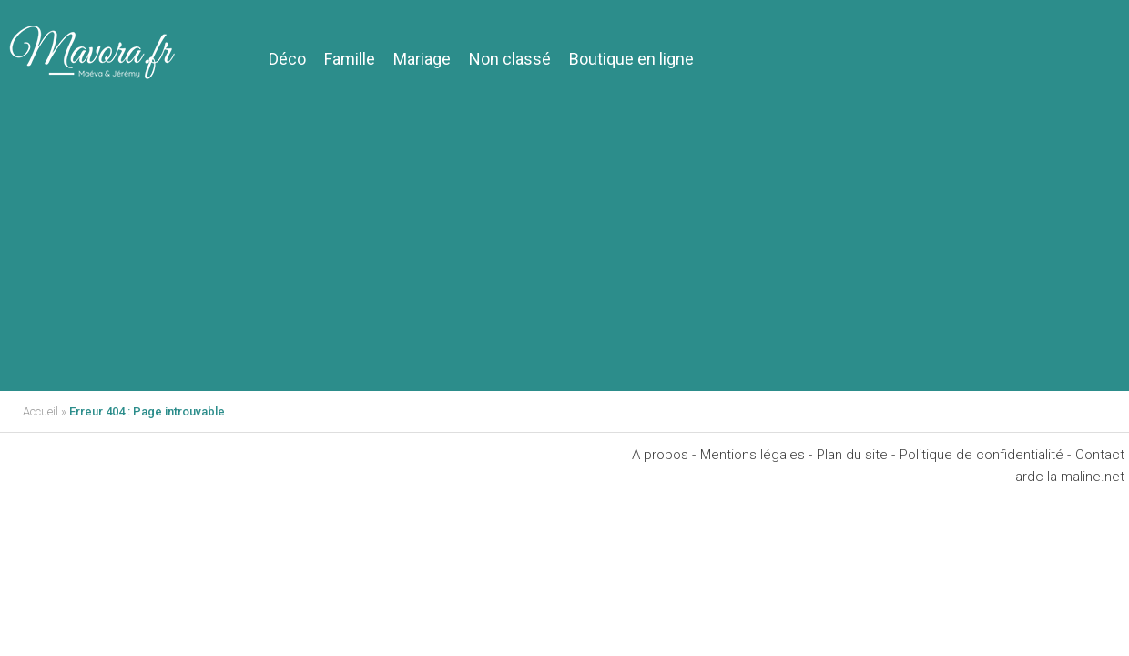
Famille (349, 58)
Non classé (510, 58)
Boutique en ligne (631, 58)
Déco (287, 58)
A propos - (664, 454)
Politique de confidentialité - (985, 454)
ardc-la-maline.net (1069, 476)
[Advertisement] (564, 254)
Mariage (422, 58)
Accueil (40, 411)
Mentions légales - (756, 454)
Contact (1099, 454)
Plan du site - (856, 454)
